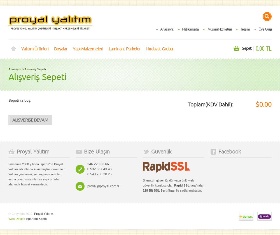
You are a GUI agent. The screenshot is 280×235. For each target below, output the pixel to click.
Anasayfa (166, 29)
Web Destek (16, 218)
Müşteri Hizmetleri (219, 29)
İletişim (245, 29)
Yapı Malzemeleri (88, 49)
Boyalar (60, 49)
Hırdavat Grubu (159, 49)
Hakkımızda (190, 29)
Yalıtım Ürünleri (34, 49)
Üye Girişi (265, 29)
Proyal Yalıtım (43, 213)
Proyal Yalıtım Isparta (50, 22)
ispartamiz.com (36, 218)
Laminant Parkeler (125, 49)
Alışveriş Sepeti (35, 69)
